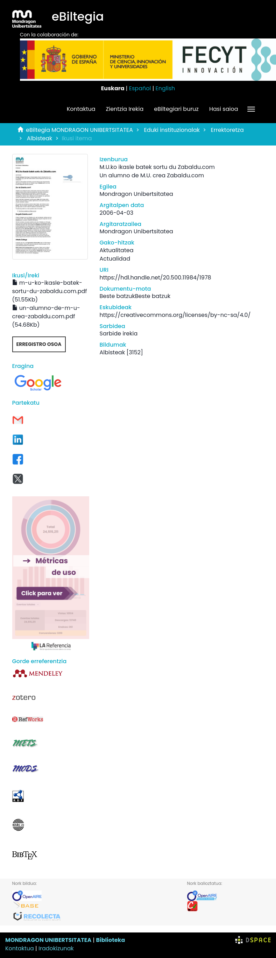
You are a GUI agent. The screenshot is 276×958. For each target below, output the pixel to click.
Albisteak (39, 138)
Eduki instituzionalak (172, 130)
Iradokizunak (56, 948)
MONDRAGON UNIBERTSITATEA (48, 940)
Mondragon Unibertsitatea (136, 194)
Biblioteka (110, 940)
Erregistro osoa (39, 344)
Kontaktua (81, 109)
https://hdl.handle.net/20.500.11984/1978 (155, 278)
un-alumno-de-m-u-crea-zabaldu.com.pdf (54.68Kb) (46, 316)
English (165, 88)
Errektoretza (227, 130)
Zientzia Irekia (125, 109)
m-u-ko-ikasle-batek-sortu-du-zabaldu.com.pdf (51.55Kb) (49, 291)
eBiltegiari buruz (176, 109)
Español (140, 88)
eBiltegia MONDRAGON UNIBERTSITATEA (79, 130)
